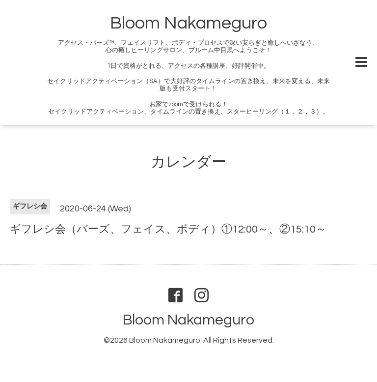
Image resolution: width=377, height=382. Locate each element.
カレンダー (188, 162)
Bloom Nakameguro (188, 23)
